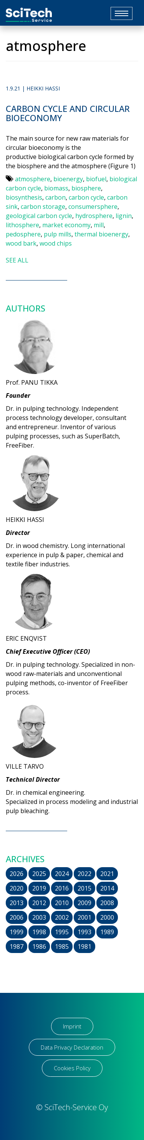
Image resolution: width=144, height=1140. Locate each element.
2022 (84, 873)
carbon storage (43, 206)
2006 (16, 917)
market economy (66, 225)
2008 (107, 903)
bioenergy (68, 179)
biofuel (96, 179)
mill (99, 225)
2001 (84, 917)
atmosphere (32, 179)
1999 (16, 932)
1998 (39, 932)
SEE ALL (17, 260)
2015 (84, 888)
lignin (124, 216)
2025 (39, 873)
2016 (62, 888)
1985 (62, 946)
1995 (62, 932)
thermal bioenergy (101, 234)
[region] (72, 1090)
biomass (56, 188)
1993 (84, 932)
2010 (62, 903)
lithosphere (22, 225)
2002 (62, 917)
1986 (39, 946)
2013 (16, 903)
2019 (39, 888)
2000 (107, 917)
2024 (62, 873)
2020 (16, 888)
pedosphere (23, 234)
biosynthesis (24, 197)
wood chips (56, 243)
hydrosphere (94, 216)
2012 (39, 903)
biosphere (86, 188)
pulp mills (57, 234)
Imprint (72, 1026)
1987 (16, 946)
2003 (39, 917)
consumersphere (93, 206)
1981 (84, 946)
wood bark (21, 243)
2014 (107, 888)
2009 (84, 903)
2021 (107, 873)
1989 (107, 932)
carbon (55, 197)
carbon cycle (86, 197)
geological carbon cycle (39, 216)
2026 (16, 873)
